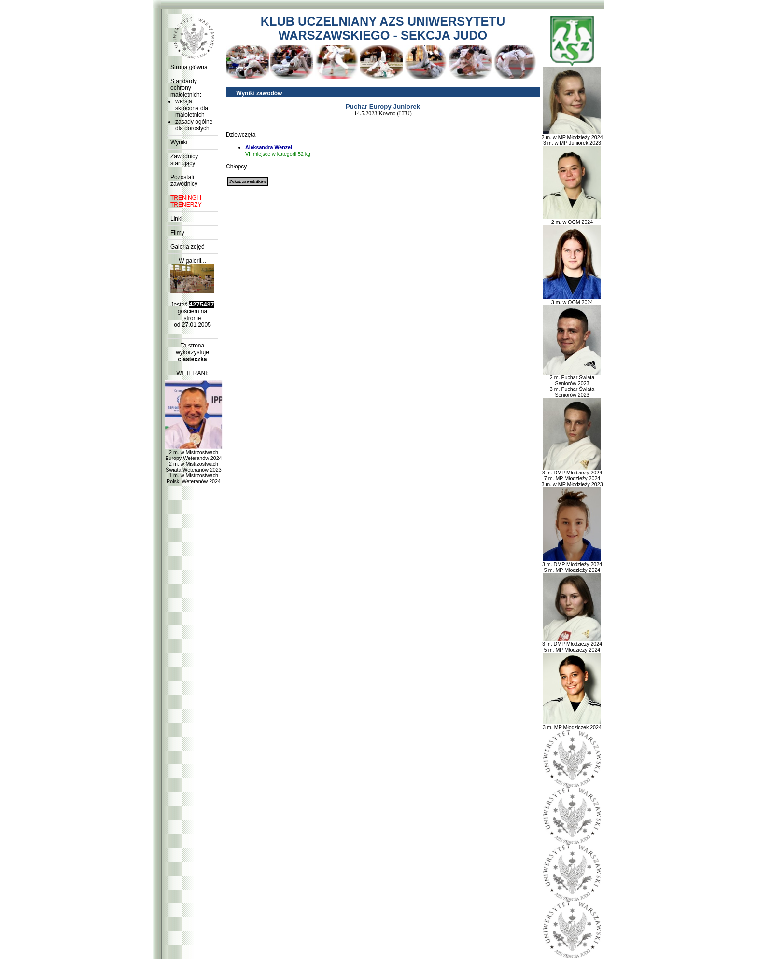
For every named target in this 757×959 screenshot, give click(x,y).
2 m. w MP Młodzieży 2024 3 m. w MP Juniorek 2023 (572, 137)
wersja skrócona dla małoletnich (191, 108)
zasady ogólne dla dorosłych (193, 125)
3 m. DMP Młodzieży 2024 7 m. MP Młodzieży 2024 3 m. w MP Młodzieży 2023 (572, 476)
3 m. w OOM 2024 (572, 299)
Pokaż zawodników (247, 181)
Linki (176, 218)
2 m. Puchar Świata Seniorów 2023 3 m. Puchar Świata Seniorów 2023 (572, 384)
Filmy (177, 232)
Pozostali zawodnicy (183, 180)
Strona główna (189, 67)
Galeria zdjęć (187, 246)
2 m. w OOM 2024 (572, 219)
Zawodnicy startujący (184, 160)
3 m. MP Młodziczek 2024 (572, 725)
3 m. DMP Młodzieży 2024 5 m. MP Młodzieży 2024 (572, 564)
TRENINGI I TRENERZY (186, 201)
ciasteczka (192, 359)
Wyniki (178, 142)
